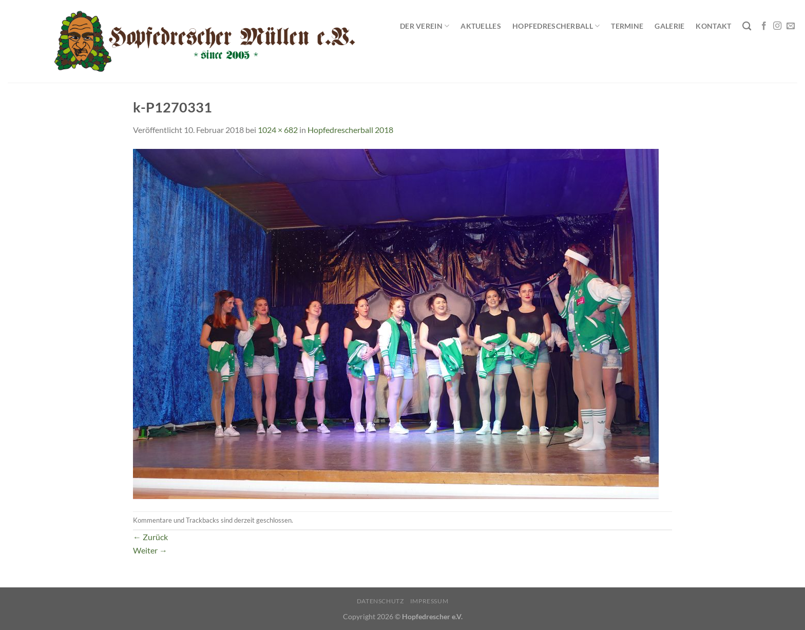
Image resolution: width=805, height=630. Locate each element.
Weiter (150, 550)
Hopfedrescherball (556, 26)
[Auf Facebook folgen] (764, 26)
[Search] (746, 26)
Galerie (669, 26)
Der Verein (424, 26)
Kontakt (713, 26)
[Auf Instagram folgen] (777, 26)
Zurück (150, 537)
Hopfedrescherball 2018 (350, 130)
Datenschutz (380, 601)
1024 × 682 (278, 130)
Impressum (429, 601)
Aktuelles (481, 26)
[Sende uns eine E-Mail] (791, 26)
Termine (627, 26)
